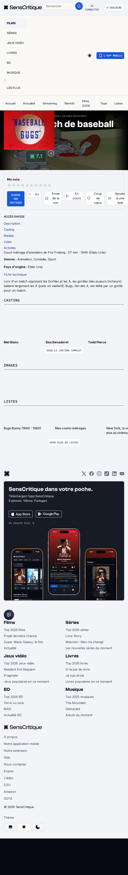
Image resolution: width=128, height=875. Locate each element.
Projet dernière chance (20, 636)
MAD (7, 709)
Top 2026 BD (13, 697)
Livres (72, 656)
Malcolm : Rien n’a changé (85, 642)
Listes (10, 401)
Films (9, 622)
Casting (12, 300)
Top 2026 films (14, 630)
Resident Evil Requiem (19, 669)
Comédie (40, 259)
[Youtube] (122, 474)
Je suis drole (75, 675)
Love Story (73, 636)
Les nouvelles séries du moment (89, 648)
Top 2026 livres (77, 663)
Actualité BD (13, 715)
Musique (74, 689)
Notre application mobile (21, 744)
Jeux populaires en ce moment (26, 681)
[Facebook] (91, 474)
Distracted (73, 709)
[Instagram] (99, 474)
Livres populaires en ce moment (89, 681)
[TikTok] (106, 474)
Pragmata (11, 675)
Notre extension (15, 750)
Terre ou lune (14, 703)
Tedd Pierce (97, 342)
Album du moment (79, 715)
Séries (72, 622)
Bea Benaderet (57, 342)
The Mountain (76, 703)
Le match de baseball (74, 116)
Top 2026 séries (77, 630)
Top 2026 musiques (80, 697)
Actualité (10, 648)
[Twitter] (84, 474)
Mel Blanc (11, 342)
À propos (10, 737)
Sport (52, 259)
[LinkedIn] (114, 474)
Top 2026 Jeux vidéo (19, 663)
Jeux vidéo (15, 656)
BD (7, 689)
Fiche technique (15, 274)
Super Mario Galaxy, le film (23, 642)
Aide (7, 757)
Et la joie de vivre (78, 669)
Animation (24, 259)
